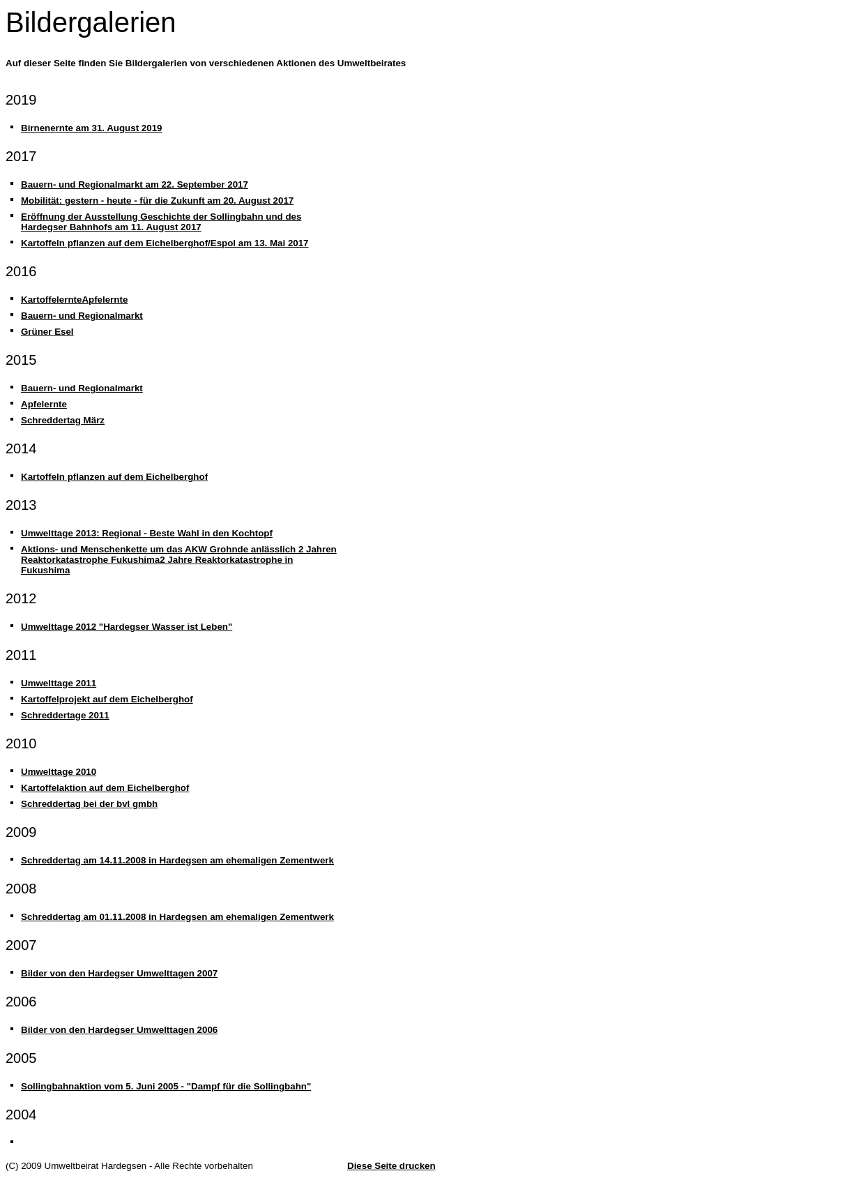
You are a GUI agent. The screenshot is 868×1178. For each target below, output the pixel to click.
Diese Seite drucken (391, 1166)
